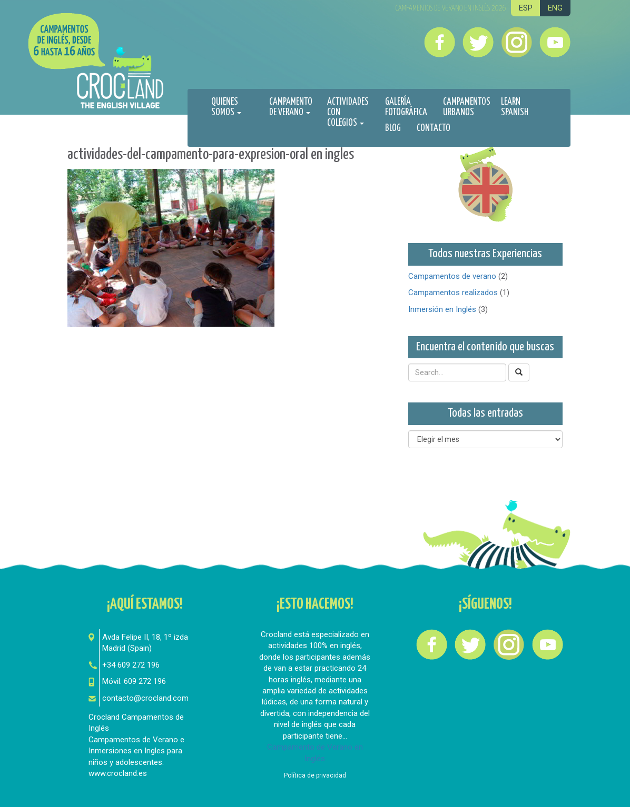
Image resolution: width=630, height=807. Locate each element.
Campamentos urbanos (466, 107)
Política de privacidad (315, 775)
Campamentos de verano (452, 276)
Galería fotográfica (406, 107)
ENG (555, 8)
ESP (526, 8)
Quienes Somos (226, 107)
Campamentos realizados (453, 292)
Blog (393, 128)
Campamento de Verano (290, 107)
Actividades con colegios (348, 112)
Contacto (433, 128)
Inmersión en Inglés (442, 309)
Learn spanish (514, 107)
